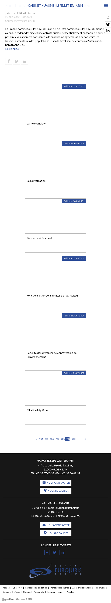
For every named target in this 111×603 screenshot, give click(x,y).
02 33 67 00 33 (45, 473)
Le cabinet (17, 587)
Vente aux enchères (59, 587)
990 (73, 439)
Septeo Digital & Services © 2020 (17, 599)
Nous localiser (58, 490)
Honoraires (100, 587)
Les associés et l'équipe (36, 587)
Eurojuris (7, 592)
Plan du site (39, 592)
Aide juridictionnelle (81, 587)
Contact (26, 592)
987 (57, 439)
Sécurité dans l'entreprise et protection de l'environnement (52, 354)
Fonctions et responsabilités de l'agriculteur (53, 295)
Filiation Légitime (37, 410)
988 (62, 439)
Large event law (36, 123)
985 (46, 439)
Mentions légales (55, 592)
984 (40, 439)
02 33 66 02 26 (45, 515)
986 (51, 439)
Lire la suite (12, 48)
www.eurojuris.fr (25, 20)
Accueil (6, 587)
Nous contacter (58, 482)
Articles (70, 592)
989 (68, 439)
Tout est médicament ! (40, 238)
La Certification (36, 180)
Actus (17, 592)
